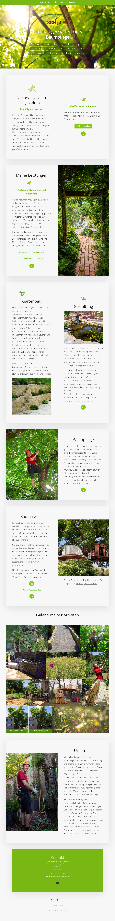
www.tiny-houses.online (86, 583)
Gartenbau (23, 252)
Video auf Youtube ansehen (32, 590)
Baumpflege (39, 252)
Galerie (40, 258)
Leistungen (44, 2)
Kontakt (72, 2)
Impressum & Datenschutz (57, 910)
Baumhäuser (25, 258)
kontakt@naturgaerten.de (60, 876)
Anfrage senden (83, 126)
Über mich (59, 2)
